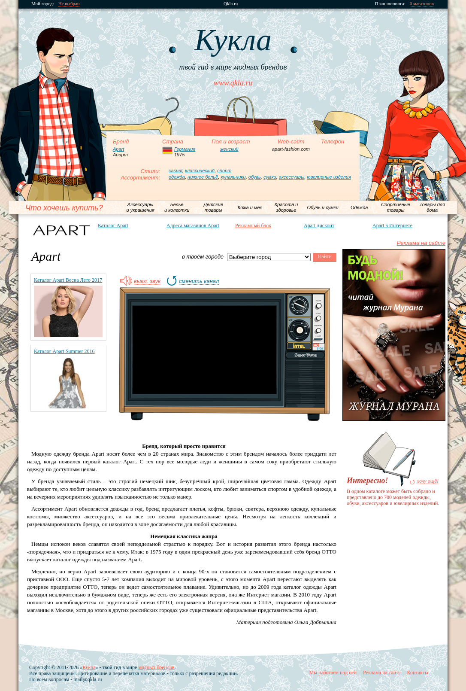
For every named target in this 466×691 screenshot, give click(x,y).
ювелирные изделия (329, 177)
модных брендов (156, 667)
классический (200, 170)
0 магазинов (422, 3)
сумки (269, 177)
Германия (184, 149)
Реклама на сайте (421, 243)
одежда (177, 177)
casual (175, 170)
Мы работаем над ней (333, 672)
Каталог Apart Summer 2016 (64, 351)
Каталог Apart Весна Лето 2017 (68, 280)
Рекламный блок (253, 225)
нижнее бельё (203, 177)
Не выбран (69, 3)
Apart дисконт (319, 225)
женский (229, 149)
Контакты (417, 672)
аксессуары (291, 177)
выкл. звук (147, 281)
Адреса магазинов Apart (192, 225)
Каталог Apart (113, 225)
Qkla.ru (231, 3)
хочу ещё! (428, 481)
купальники (233, 177)
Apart (118, 149)
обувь (254, 177)
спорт (224, 170)
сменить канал (199, 281)
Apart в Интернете (392, 225)
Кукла (88, 667)
